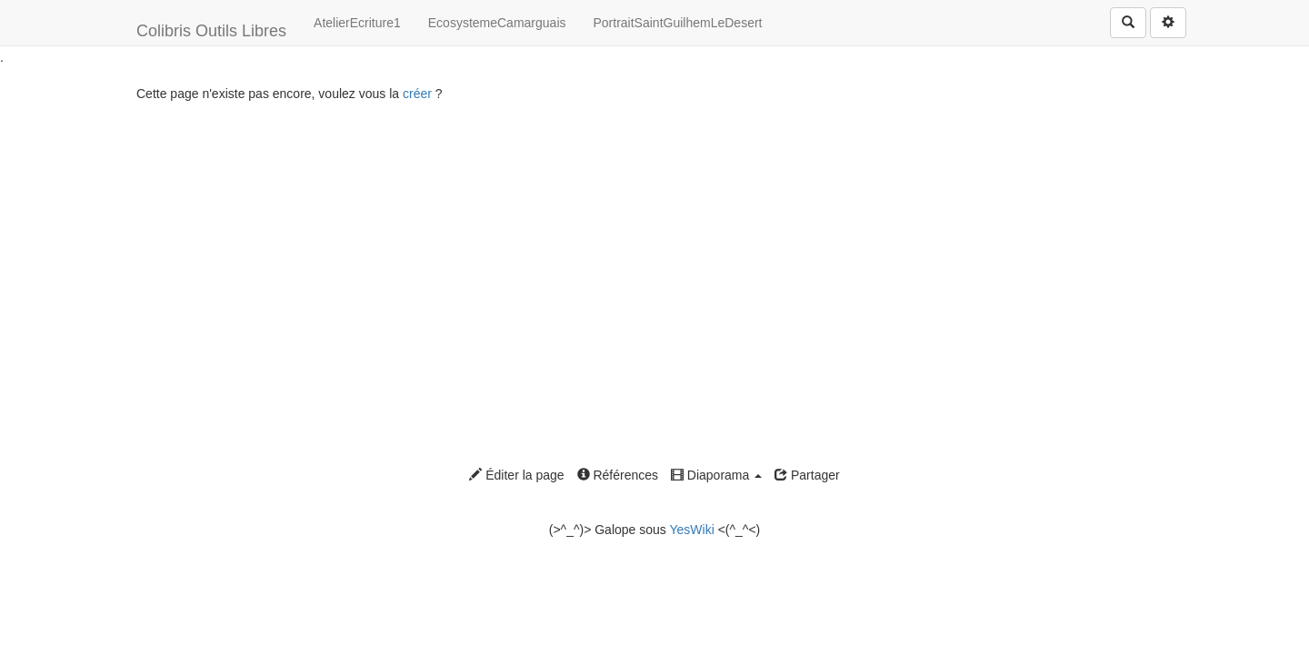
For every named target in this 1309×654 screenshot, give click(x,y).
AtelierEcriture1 (357, 22)
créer (417, 93)
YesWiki (691, 529)
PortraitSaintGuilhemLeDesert (678, 22)
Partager (807, 475)
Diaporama (716, 475)
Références (617, 475)
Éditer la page (516, 475)
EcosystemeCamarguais (497, 22)
